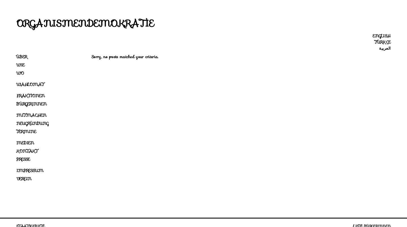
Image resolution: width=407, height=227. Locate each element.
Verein (23, 179)
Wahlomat (30, 84)
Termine (26, 131)
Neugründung (32, 123)
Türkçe (382, 42)
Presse (23, 159)
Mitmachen (31, 115)
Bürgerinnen (31, 104)
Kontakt (27, 151)
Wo (20, 73)
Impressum (30, 170)
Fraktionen (30, 96)
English (382, 36)
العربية (385, 48)
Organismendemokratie (85, 23)
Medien (25, 143)
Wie (20, 65)
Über (21, 57)
